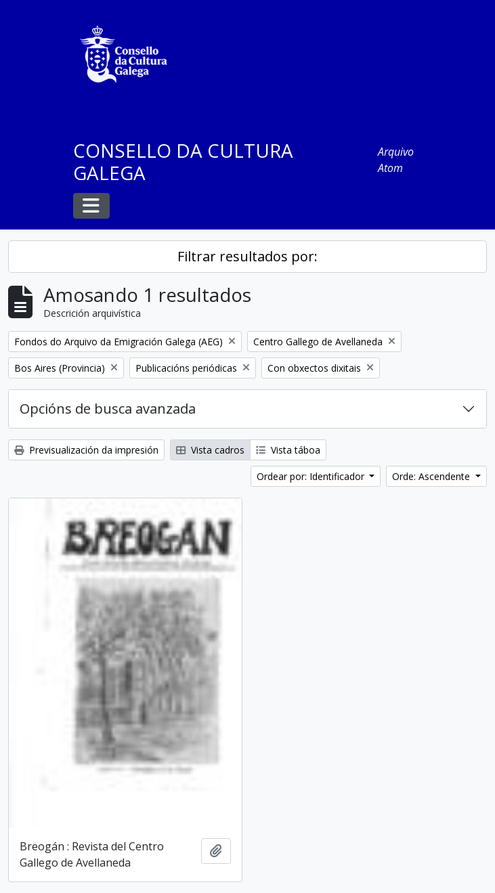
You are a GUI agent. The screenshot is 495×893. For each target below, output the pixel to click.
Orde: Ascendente (432, 476)
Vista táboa (288, 449)
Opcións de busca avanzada (108, 408)
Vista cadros (210, 449)
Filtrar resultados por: (247, 256)
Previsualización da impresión (86, 449)
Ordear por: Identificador (312, 476)
